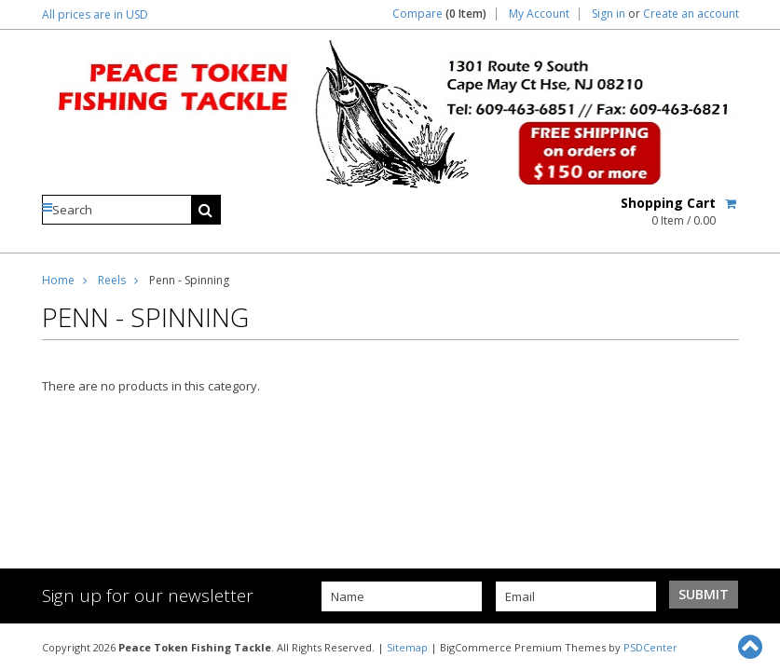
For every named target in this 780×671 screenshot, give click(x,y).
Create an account (691, 14)
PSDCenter (650, 647)
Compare (439, 14)
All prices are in (95, 14)
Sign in (608, 14)
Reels (112, 280)
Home (58, 280)
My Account (539, 14)
